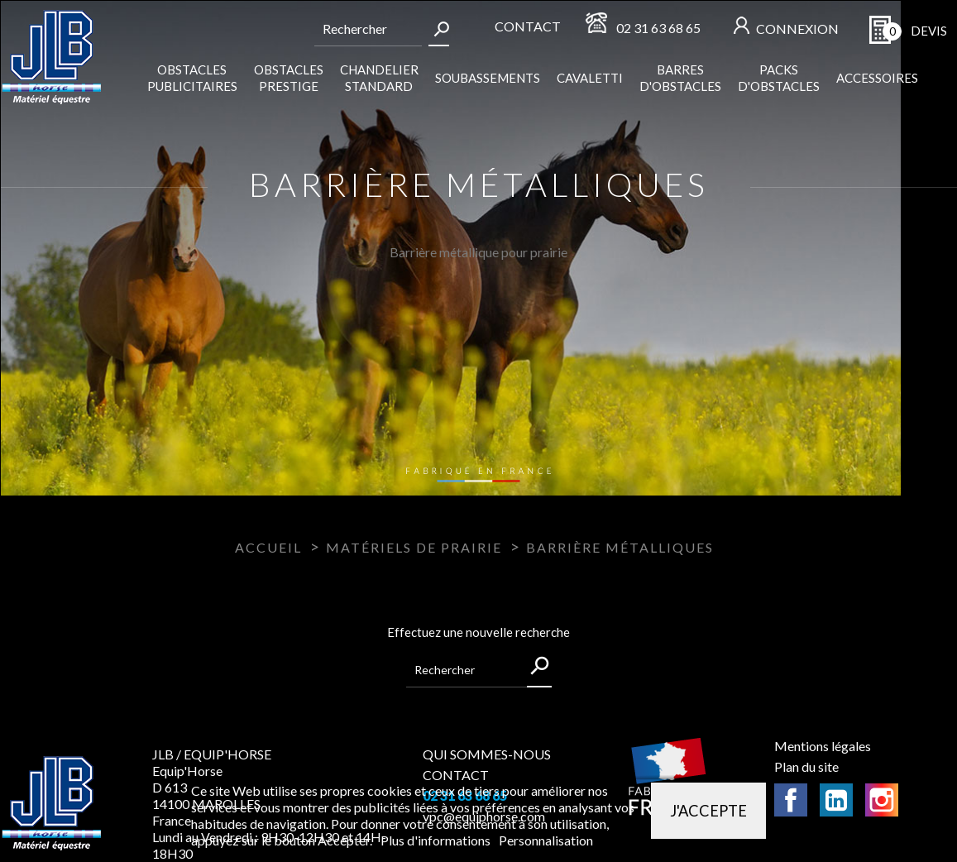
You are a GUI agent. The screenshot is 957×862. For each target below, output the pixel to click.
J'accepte (708, 811)
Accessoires (877, 77)
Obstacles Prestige (288, 77)
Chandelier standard (379, 77)
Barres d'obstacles (680, 77)
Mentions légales (822, 746)
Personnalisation (546, 840)
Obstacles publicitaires (192, 77)
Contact (528, 26)
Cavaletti (590, 77)
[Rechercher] (368, 29)
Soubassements (487, 77)
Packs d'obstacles (779, 77)
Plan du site (806, 766)
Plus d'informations (436, 840)
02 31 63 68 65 (658, 28)
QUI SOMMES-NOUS (487, 754)
